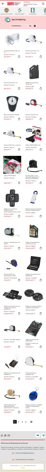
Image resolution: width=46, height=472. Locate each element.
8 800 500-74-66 (6, 443)
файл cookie (20, 465)
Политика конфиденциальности (24, 453)
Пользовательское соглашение (25, 459)
